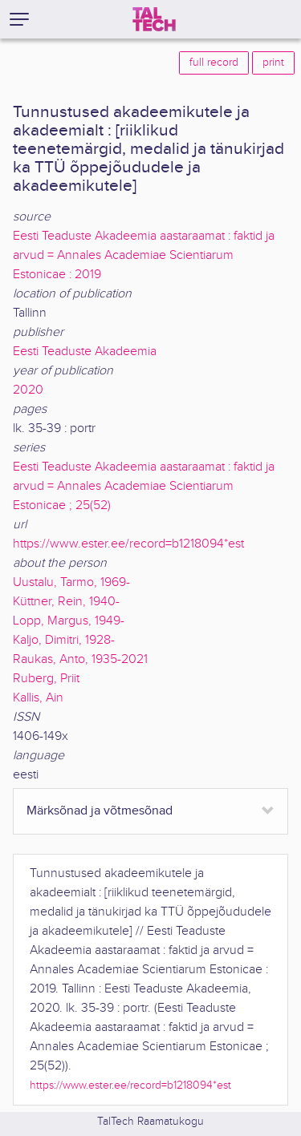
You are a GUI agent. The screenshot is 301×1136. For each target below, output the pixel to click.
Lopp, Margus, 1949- (68, 621)
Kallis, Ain (38, 697)
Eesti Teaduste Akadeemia (85, 351)
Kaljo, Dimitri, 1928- (64, 640)
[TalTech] (154, 19)
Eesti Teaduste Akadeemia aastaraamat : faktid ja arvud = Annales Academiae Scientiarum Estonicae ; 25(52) (144, 486)
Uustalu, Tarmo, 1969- (71, 582)
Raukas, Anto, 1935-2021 (80, 659)
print (273, 62)
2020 (28, 390)
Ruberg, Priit (46, 678)
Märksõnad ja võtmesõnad (99, 811)
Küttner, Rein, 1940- (66, 601)
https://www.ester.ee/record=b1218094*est (128, 544)
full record (213, 62)
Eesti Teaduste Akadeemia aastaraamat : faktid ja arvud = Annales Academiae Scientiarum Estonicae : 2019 (144, 255)
